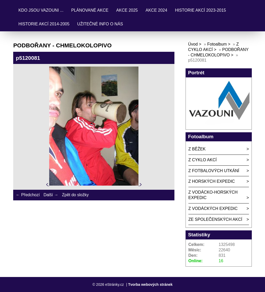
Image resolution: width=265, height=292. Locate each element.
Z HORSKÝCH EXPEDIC (211, 181)
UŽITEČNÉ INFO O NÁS (100, 24)
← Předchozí (28, 195)
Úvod (193, 44)
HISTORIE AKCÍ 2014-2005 (43, 24)
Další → (50, 195)
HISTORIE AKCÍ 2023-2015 (200, 10)
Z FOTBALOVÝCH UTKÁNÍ (213, 171)
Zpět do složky (75, 195)
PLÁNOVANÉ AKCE (89, 10)
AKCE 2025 (127, 10)
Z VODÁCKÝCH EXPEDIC (213, 208)
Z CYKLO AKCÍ (202, 160)
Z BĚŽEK (197, 149)
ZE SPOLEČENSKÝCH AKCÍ (215, 219)
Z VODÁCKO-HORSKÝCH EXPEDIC (213, 195)
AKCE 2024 (156, 10)
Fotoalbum (217, 44)
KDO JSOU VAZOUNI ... (40, 10)
